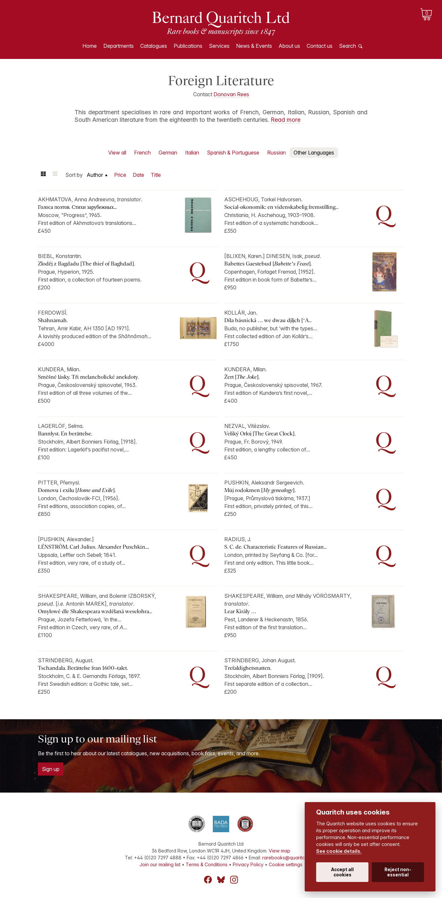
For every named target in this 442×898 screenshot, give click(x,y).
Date (138, 175)
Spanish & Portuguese (233, 152)
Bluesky (221, 880)
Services (219, 46)
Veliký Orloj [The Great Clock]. (260, 434)
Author (95, 175)
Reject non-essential (397, 872)
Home (89, 46)
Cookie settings (285, 864)
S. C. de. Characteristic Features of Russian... (275, 547)
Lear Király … (241, 611)
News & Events (254, 46)
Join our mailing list (160, 864)
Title (156, 175)
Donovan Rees (231, 94)
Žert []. (242, 377)
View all (117, 152)
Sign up (51, 769)
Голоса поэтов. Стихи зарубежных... (77, 207)
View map (279, 850)
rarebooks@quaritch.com (289, 857)
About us (289, 46)
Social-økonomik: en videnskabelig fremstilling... (281, 207)
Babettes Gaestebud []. (268, 264)
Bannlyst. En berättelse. (65, 434)
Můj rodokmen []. (260, 490)
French (142, 152)
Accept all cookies (342, 872)
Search (347, 46)
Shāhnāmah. (53, 320)
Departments (118, 46)
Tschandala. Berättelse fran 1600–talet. (83, 668)
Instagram (234, 880)
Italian (192, 152)
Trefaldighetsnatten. (247, 668)
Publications (188, 46)
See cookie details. (339, 851)
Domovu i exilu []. (77, 490)
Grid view (43, 174)
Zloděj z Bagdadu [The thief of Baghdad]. (86, 264)
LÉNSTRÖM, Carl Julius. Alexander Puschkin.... (93, 547)
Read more (285, 119)
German (168, 152)
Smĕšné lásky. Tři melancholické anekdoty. (88, 377)
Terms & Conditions (207, 864)
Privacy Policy (248, 864)
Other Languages (314, 152)
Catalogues (153, 46)
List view (55, 174)
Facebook (208, 880)
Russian (276, 152)
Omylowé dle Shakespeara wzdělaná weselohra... (95, 611)
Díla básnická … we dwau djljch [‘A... (268, 320)
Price (120, 175)
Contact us (319, 46)
